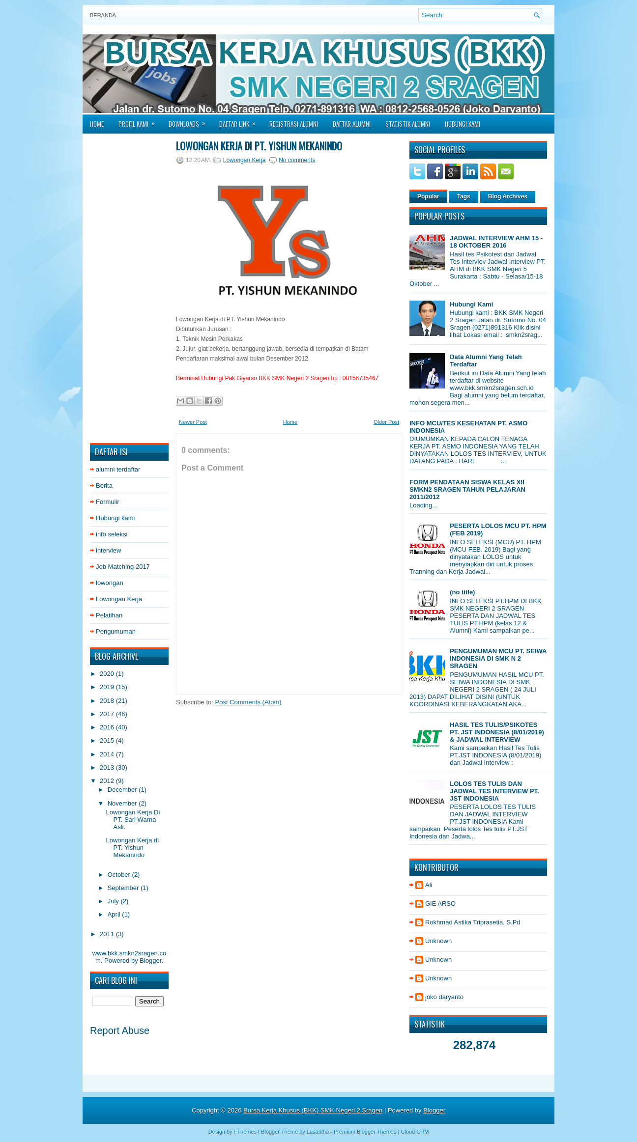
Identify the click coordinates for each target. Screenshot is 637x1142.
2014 (108, 754)
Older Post (386, 422)
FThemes (245, 1132)
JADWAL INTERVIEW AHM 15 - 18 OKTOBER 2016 (496, 241)
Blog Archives (507, 196)
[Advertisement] (129, 288)
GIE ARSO (440, 903)
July (114, 901)
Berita (104, 485)
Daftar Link (240, 121)
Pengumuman (116, 631)
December (123, 789)
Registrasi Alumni (293, 124)
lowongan (109, 582)
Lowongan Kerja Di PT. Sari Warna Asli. (133, 819)
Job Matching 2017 (123, 566)
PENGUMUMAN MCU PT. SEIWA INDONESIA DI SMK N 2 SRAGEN (498, 658)
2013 (108, 767)
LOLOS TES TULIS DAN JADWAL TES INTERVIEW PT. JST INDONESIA (494, 791)
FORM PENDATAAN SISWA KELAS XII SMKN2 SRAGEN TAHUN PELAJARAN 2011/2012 (467, 489)
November (123, 803)
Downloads (190, 121)
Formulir (107, 501)
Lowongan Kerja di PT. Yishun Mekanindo (132, 847)
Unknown (438, 941)
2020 (108, 673)
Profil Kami (139, 121)
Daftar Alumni (352, 124)
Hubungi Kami (462, 124)
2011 (108, 934)
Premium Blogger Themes (365, 1132)
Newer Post (193, 422)
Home (97, 124)
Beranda (103, 15)
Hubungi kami (115, 518)
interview (108, 550)
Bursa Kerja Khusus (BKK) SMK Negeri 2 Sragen (312, 1110)
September (124, 887)
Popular (428, 196)
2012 (108, 780)
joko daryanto (444, 997)
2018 (108, 700)
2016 (108, 727)
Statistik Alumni (407, 124)
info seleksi (111, 534)
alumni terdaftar (118, 469)
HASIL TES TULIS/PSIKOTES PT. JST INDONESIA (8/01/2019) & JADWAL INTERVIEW (497, 732)
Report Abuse (119, 1030)
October (120, 874)
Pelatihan (109, 615)
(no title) (462, 592)
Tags (463, 196)
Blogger (150, 960)
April (115, 914)
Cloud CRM (415, 1132)
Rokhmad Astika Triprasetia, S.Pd (473, 922)
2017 (108, 714)
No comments (297, 160)
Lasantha (318, 1132)
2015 (108, 740)
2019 (108, 687)
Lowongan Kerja (119, 599)
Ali (428, 885)
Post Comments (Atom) (248, 702)
